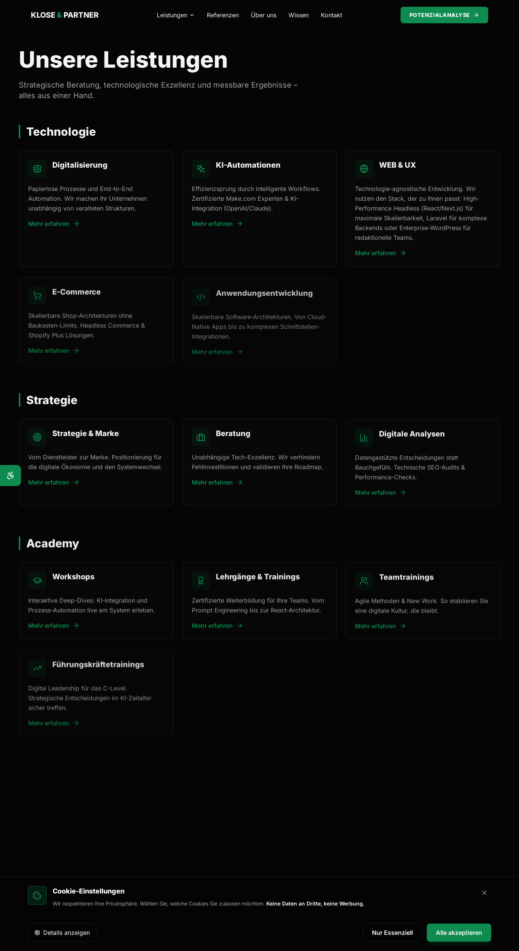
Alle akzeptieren (459, 932)
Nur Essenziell (392, 932)
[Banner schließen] (484, 893)
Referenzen (223, 15)
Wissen (298, 15)
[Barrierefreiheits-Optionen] (10, 475)
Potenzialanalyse (444, 15)
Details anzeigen (62, 932)
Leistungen (176, 15)
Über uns (263, 15)
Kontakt (331, 15)
